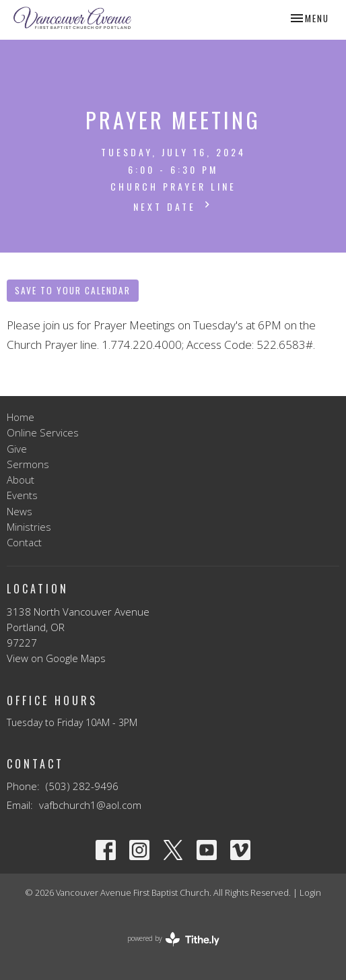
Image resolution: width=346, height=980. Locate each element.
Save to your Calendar (73, 290)
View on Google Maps (56, 658)
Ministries (29, 526)
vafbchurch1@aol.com (90, 805)
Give (17, 448)
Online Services (43, 432)
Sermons (28, 464)
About (20, 479)
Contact (24, 542)
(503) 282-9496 (82, 786)
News (19, 511)
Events (22, 495)
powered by (173, 939)
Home (20, 417)
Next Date (173, 206)
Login (310, 892)
